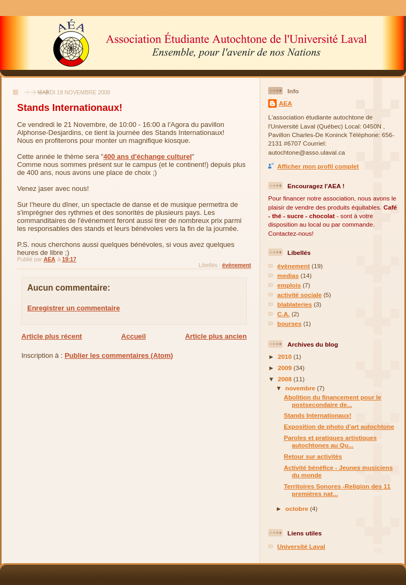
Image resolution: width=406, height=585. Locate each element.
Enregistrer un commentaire (73, 308)
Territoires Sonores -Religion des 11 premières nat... (337, 490)
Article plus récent (51, 336)
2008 (285, 378)
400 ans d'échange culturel (147, 157)
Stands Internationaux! (318, 415)
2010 (285, 356)
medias (288, 275)
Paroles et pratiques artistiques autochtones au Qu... (330, 441)
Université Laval (301, 546)
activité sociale (299, 294)
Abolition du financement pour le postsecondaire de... (332, 401)
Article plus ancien (216, 336)
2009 (285, 367)
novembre (301, 387)
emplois (289, 285)
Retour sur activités (313, 456)
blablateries (294, 304)
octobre (297, 508)
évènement (236, 265)
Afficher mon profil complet (318, 166)
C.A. (283, 313)
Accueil (133, 336)
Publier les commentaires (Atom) (119, 355)
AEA (285, 103)
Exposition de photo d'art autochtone (339, 426)
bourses (289, 323)
